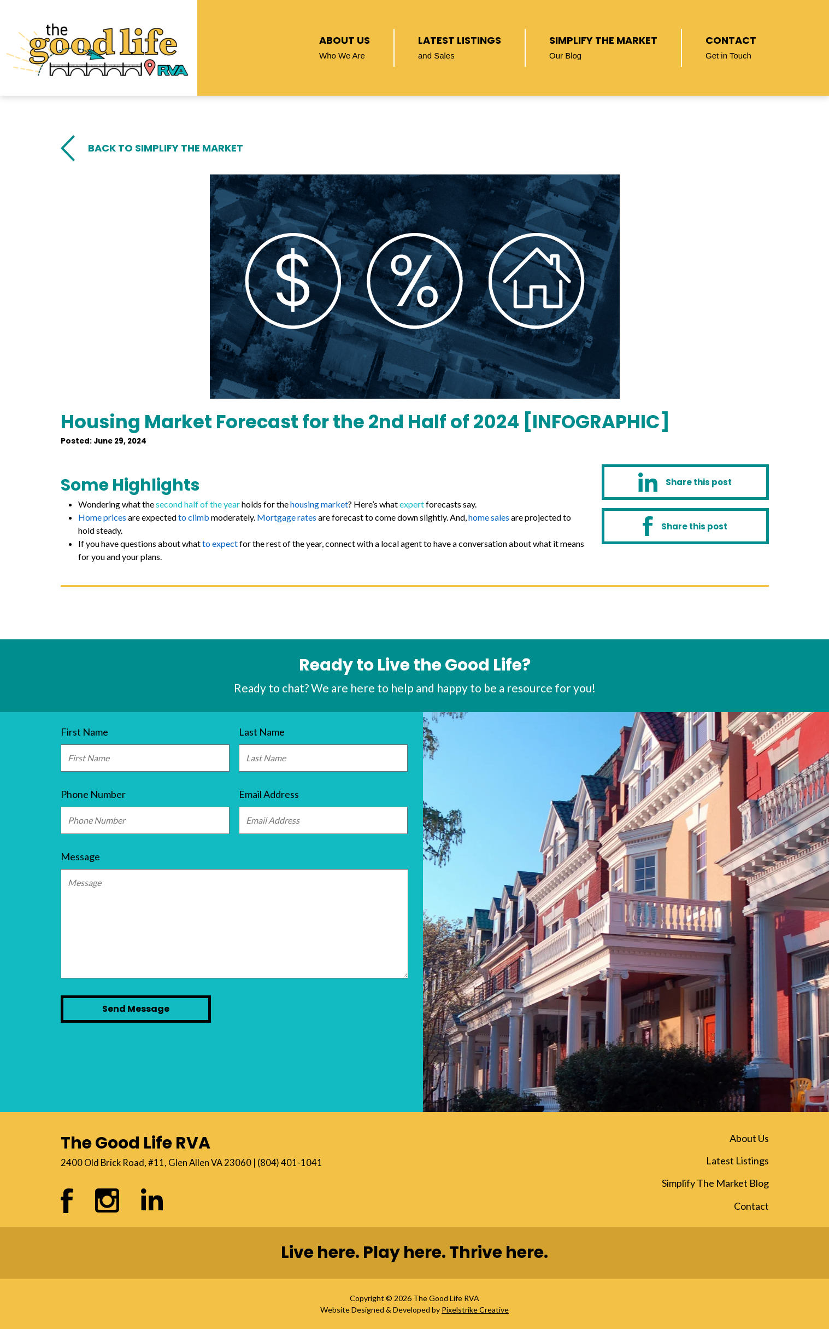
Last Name (262, 731)
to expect (220, 543)
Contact (730, 46)
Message (80, 856)
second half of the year (198, 504)
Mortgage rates (286, 517)
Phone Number (93, 794)
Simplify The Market (603, 46)
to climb (193, 517)
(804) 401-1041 (289, 1162)
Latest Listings (459, 46)
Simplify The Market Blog (715, 1183)
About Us (344, 46)
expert (411, 504)
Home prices (102, 517)
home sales (488, 517)
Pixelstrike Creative (475, 1309)
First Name (84, 731)
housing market (319, 504)
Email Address (269, 794)
